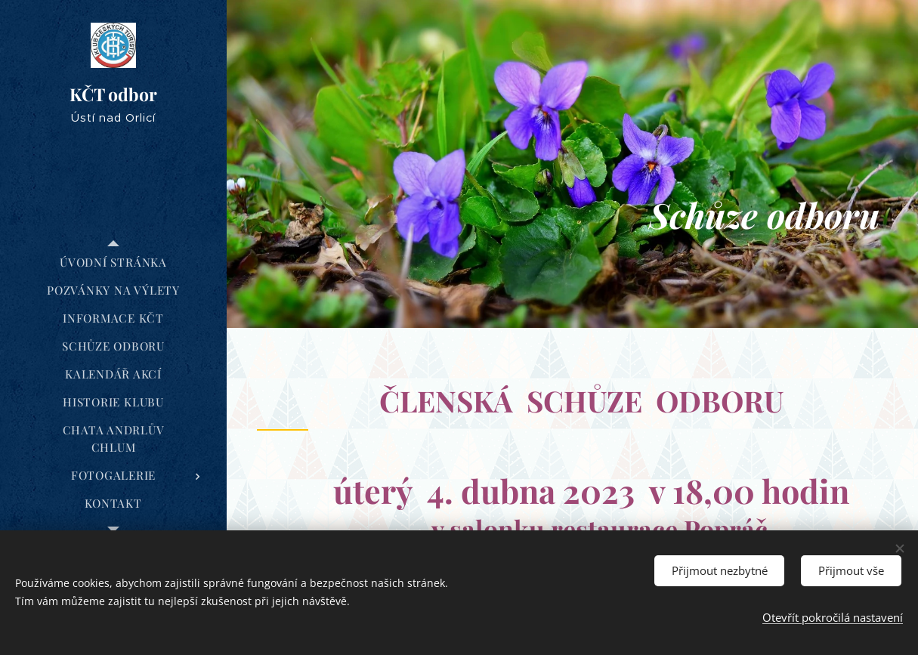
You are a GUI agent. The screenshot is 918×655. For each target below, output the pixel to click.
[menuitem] (113, 262)
